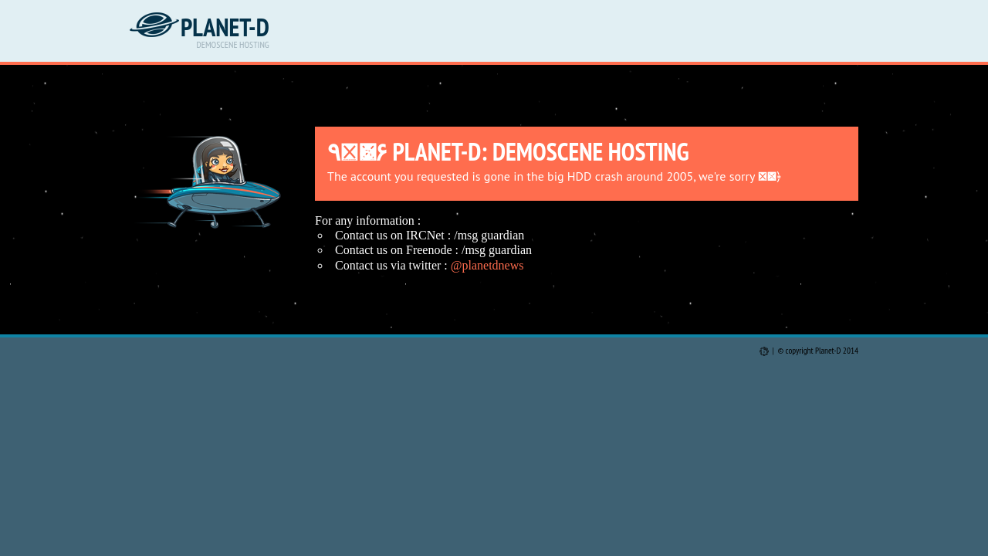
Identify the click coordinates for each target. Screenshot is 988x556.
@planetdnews (487, 265)
